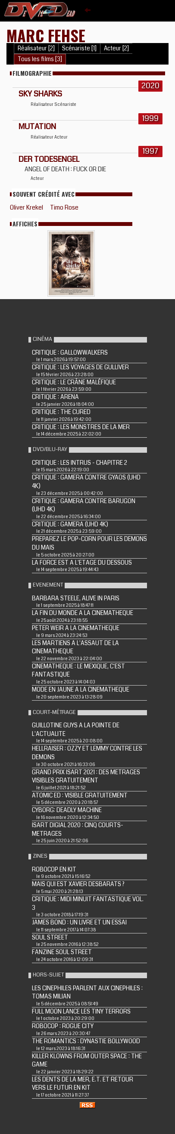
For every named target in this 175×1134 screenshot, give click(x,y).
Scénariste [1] (79, 48)
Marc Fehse (45, 35)
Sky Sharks (40, 93)
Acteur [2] (116, 48)
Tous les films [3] (40, 59)
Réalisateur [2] (36, 48)
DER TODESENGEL (49, 159)
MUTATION (37, 126)
